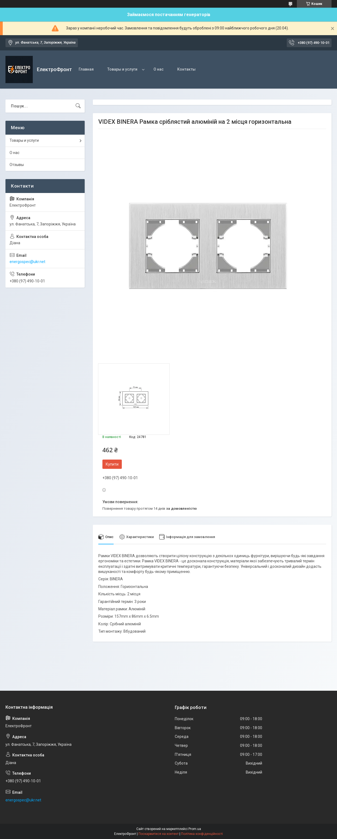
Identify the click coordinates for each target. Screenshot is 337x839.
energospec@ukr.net (27, 261)
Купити (112, 464)
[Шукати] (78, 106)
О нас (158, 69)
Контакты (186, 69)
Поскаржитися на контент (158, 834)
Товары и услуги (122, 69)
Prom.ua (194, 829)
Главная (86, 69)
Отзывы (17, 164)
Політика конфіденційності (202, 834)
